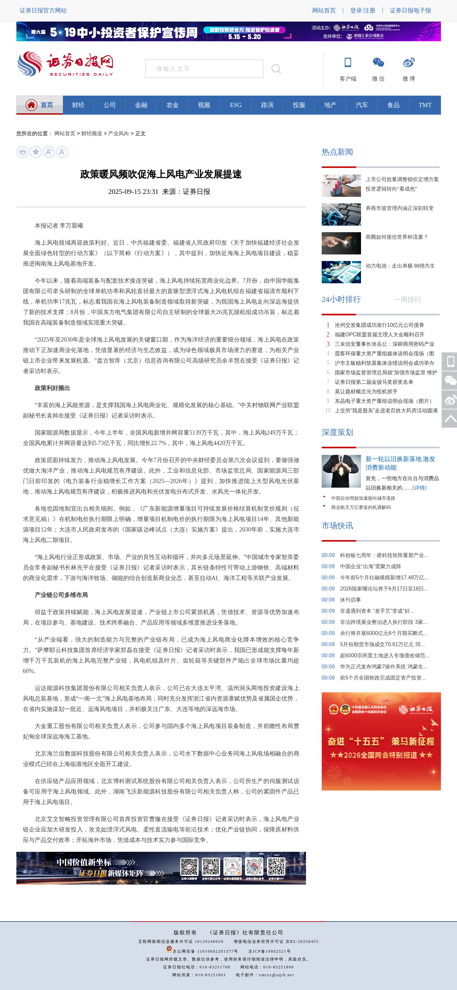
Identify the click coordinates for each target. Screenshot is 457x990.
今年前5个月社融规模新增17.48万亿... (384, 577)
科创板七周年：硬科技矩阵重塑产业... (384, 555)
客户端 (348, 79)
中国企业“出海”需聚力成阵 (370, 566)
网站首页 (324, 10)
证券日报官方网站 (43, 10)
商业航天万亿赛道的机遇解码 (361, 507)
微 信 (378, 79)
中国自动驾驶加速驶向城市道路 (363, 498)
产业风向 (118, 133)
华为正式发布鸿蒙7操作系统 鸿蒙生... (384, 666)
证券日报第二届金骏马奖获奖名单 (374, 382)
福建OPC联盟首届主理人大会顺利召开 (380, 334)
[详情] (420, 488)
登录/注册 (362, 10)
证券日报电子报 (410, 10)
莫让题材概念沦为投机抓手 (366, 391)
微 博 (409, 79)
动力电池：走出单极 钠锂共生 (400, 266)
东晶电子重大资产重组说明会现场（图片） (384, 401)
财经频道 (91, 133)
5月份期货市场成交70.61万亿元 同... (382, 644)
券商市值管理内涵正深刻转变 (400, 208)
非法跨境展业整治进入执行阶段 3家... (384, 622)
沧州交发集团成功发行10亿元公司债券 (380, 325)
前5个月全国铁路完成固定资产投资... (383, 678)
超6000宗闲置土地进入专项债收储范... (384, 655)
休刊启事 (350, 600)
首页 (47, 105)
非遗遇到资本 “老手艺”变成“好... (377, 611)
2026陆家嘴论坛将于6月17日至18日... (384, 588)
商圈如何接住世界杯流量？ (397, 237)
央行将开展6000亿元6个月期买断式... (383, 633)
